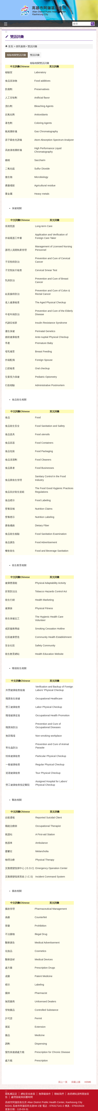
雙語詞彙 (32, 46)
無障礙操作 (45, 1093)
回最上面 (75, 1082)
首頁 (10, 46)
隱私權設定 (11, 1093)
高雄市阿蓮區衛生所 (49, 11)
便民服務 (20, 46)
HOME (87, 1082)
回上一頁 (62, 1082)
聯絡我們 (59, 1093)
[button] (92, 23)
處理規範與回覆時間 (22, 1097)
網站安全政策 (28, 1093)
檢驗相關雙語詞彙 (16, 55)
